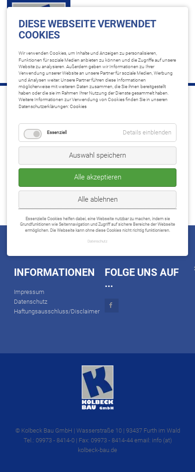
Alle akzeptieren (97, 177)
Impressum (29, 291)
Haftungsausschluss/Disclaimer (57, 311)
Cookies (78, 106)
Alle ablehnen (98, 199)
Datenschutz (30, 301)
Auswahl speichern (97, 155)
